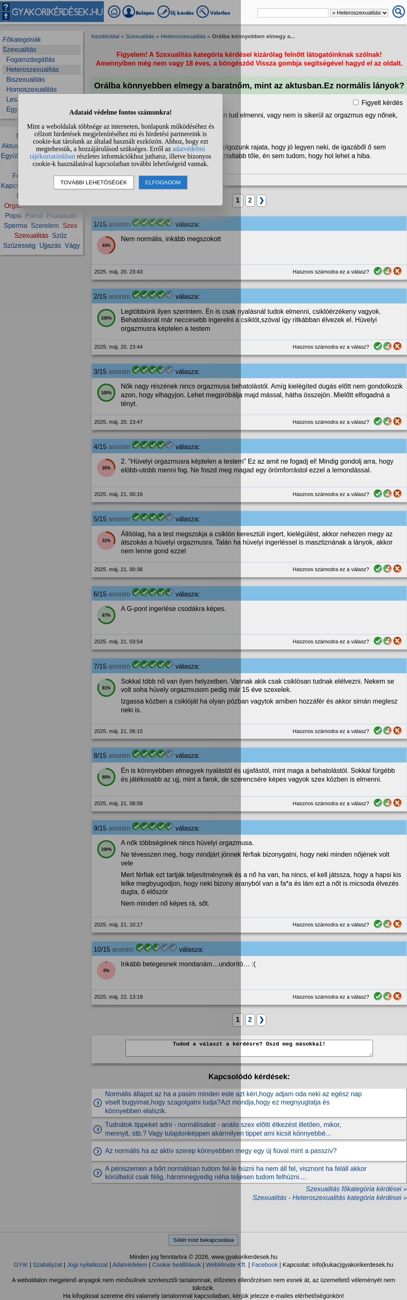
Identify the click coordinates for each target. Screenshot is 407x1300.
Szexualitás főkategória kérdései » (356, 1188)
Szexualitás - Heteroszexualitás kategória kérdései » (330, 1197)
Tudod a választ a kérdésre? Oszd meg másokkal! (249, 1048)
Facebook (265, 1264)
